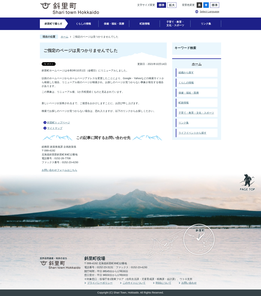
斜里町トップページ (58, 122)
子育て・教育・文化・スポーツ (175, 23)
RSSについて (163, 282)
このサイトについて (134, 282)
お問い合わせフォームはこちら (59, 170)
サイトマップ (54, 128)
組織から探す (186, 72)
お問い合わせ (189, 282)
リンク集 (206, 23)
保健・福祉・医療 (114, 23)
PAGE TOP (248, 182)
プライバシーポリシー (100, 282)
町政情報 (145, 23)
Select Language (209, 11)
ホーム (64, 36)
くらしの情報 (83, 23)
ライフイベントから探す (192, 132)
